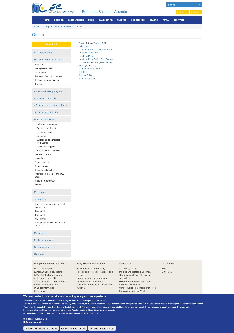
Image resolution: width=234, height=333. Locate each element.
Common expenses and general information (50, 205)
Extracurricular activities (46, 170)
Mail (81, 65)
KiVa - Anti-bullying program (48, 91)
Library (38, 184)
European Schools (43, 52)
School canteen (42, 162)
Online (154, 20)
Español (182, 12)
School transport (42, 166)
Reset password (90, 52)
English (196, 12)
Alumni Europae (87, 78)
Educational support (46, 147)
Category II (40, 215)
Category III (40, 219)
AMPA (166, 20)
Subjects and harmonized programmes (48, 141)
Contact (178, 20)
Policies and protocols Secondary (135, 272)
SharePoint (87, 56)
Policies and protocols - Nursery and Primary (95, 273)
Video (97, 43)
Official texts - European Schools (50, 105)
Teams (85, 62)
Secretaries (40, 72)
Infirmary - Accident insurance (49, 76)
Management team (44, 68)
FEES (91, 20)
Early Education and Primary (91, 268)
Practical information (44, 119)
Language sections (45, 132)
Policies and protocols (45, 98)
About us (39, 64)
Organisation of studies (47, 128)
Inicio (36, 26)
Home (46, 20)
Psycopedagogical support (47, 80)
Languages (42, 136)
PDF (104, 43)
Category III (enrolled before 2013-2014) (51, 224)
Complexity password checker (97, 49)
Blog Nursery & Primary (90, 68)
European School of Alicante (104, 12)
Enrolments (76, 20)
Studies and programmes (46, 124)
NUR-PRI (122, 20)
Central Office (86, 75)
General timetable (43, 154)
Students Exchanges (129, 284)
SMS (81, 43)
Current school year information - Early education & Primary (93, 280)
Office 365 (84, 46)
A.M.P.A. (81, 288)
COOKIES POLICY (91, 317)
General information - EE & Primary (94, 284)
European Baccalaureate (48, 150)
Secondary (138, 20)
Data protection (41, 247)
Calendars (105, 20)
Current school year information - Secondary (135, 276)
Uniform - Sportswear (45, 181)
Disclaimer (39, 254)
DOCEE (83, 72)
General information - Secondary (135, 281)
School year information (46, 112)
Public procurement (43, 240)
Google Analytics (35, 326)
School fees (40, 199)
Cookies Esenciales (36, 323)
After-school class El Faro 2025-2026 (50, 175)
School (59, 20)
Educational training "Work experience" (132, 292)
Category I (40, 211)
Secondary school (128, 268)
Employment (40, 233)
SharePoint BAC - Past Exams (97, 59)
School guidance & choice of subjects (137, 288)
